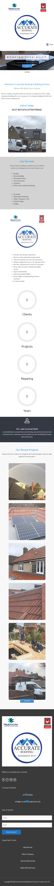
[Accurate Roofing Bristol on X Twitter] (7, 779)
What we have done (27, 868)
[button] (25, 72)
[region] (27, 62)
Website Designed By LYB (41, 882)
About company (28, 854)
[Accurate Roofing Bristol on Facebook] (3, 779)
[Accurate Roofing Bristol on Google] (11, 779)
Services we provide (28, 861)
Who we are (27, 847)
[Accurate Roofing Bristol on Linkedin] (14, 779)
